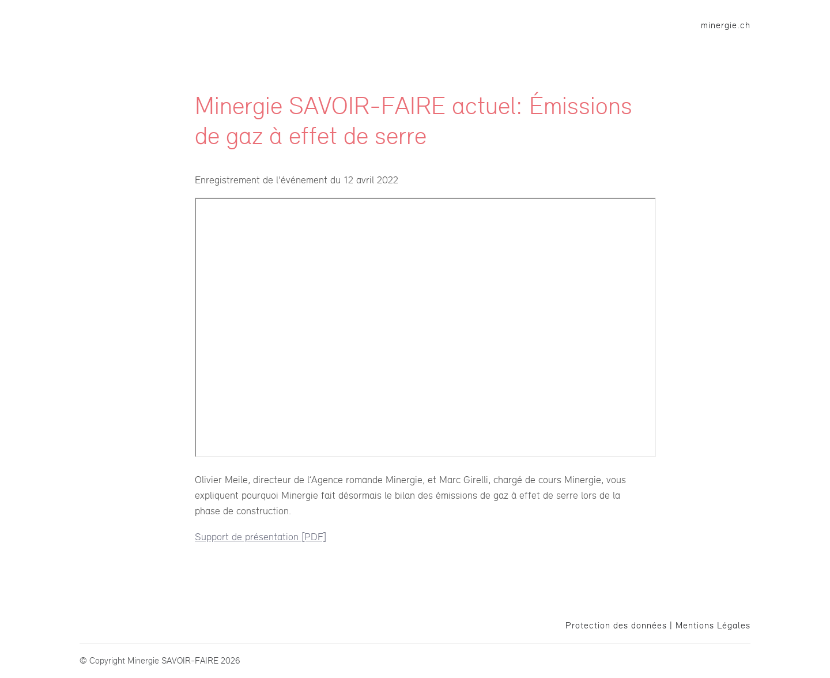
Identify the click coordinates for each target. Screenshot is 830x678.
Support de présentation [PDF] (260, 536)
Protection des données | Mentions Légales (657, 625)
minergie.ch (725, 25)
